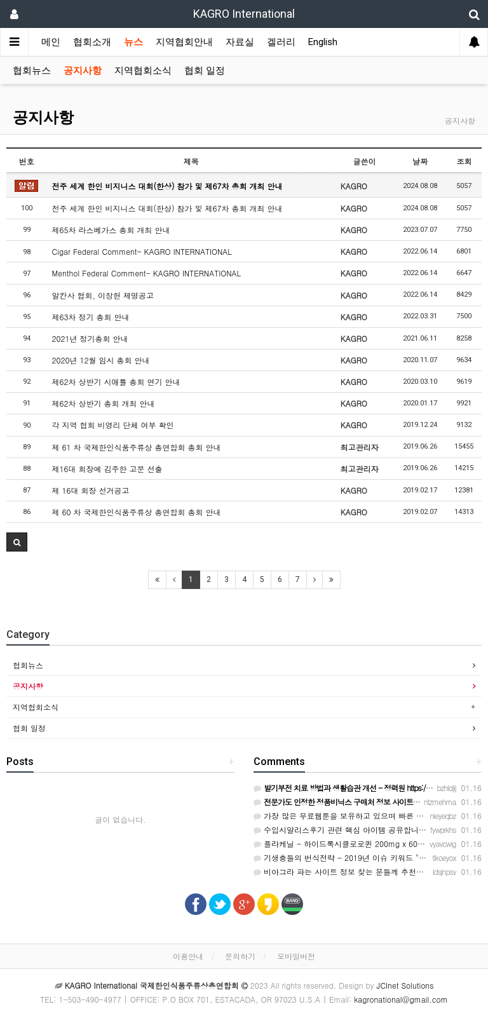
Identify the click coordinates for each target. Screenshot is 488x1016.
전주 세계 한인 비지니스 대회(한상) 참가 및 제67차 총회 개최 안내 (167, 185)
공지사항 (83, 70)
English (322, 42)
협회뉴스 (32, 70)
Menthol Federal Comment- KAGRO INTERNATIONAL (146, 273)
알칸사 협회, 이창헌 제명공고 (103, 295)
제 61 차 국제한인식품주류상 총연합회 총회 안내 (136, 447)
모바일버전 (296, 956)
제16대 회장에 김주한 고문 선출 (107, 468)
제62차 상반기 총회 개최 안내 (103, 403)
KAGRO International (244, 13)
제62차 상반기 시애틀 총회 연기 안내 (116, 381)
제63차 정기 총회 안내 (91, 316)
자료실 (240, 42)
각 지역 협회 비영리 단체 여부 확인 (113, 424)
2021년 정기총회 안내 (90, 338)
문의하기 (240, 956)
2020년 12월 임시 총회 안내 (101, 360)
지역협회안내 (184, 42)
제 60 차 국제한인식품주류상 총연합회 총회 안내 (136, 511)
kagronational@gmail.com (401, 999)
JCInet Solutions (405, 985)
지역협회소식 (143, 70)
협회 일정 (204, 70)
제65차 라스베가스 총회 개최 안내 (111, 229)
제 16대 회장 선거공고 (91, 490)
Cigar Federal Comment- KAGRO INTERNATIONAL (142, 251)
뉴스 (133, 42)
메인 (50, 42)
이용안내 (188, 956)
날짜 (420, 161)
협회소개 (92, 42)
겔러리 (281, 42)
